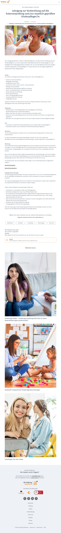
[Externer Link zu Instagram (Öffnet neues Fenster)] (28, 498)
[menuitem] (27, 22)
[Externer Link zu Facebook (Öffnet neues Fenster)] (24, 498)
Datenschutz (39, 527)
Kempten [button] (20, 223)
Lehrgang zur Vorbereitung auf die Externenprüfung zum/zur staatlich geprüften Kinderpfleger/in (30, 23)
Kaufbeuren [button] (10, 223)
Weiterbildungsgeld (10, 165)
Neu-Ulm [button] (51, 223)
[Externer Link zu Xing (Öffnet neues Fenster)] (36, 498)
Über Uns (30, 514)
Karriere (30, 523)
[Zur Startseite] (8, 2)
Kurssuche (33, 21)
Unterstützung (30, 511)
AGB (45, 527)
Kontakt (31, 517)
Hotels (30, 509)
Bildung (31, 506)
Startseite (26, 21)
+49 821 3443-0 (35, 477)
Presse (30, 520)
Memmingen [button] (41, 223)
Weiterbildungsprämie (11, 168)
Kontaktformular (36, 476)
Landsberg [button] (30, 223)
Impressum (32, 527)
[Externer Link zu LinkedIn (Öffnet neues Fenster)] (32, 498)
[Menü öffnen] (59, 2)
